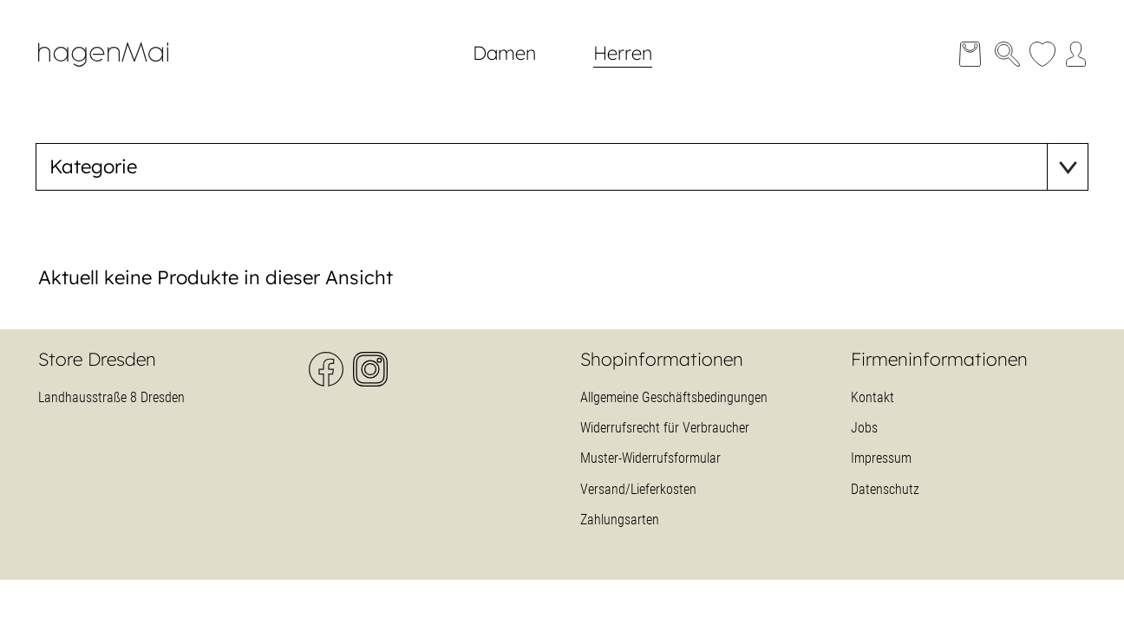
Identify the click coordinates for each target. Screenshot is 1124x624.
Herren (622, 53)
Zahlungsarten (619, 519)
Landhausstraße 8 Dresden (111, 397)
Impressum (881, 458)
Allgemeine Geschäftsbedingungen (674, 397)
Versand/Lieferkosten (638, 489)
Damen (504, 53)
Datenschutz (885, 489)
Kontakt (872, 397)
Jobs (864, 427)
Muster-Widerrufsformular (650, 458)
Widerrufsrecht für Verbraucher (664, 427)
